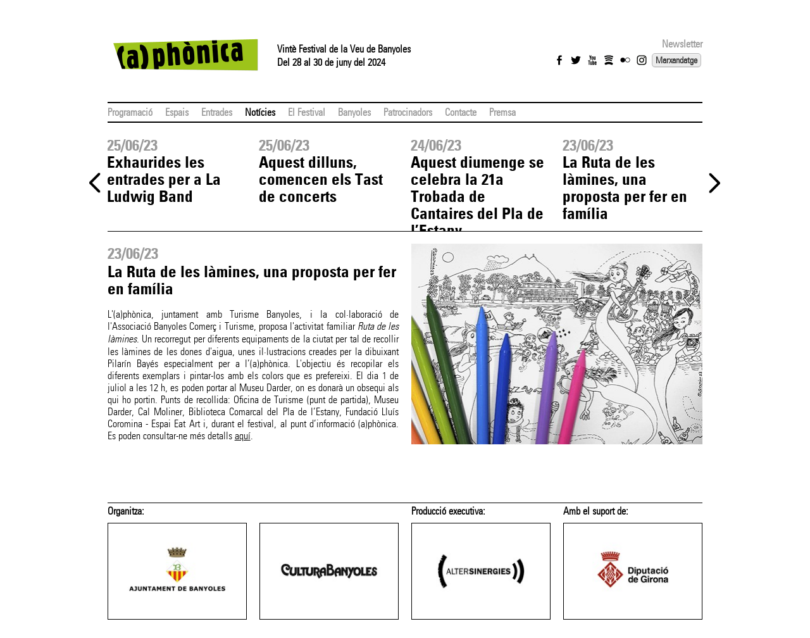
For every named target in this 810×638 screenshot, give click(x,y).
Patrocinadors (407, 112)
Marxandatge (676, 60)
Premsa (502, 112)
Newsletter (682, 44)
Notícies (260, 112)
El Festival (306, 112)
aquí (243, 436)
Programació (130, 112)
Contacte (461, 112)
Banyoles (354, 112)
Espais (177, 112)
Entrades (216, 112)
